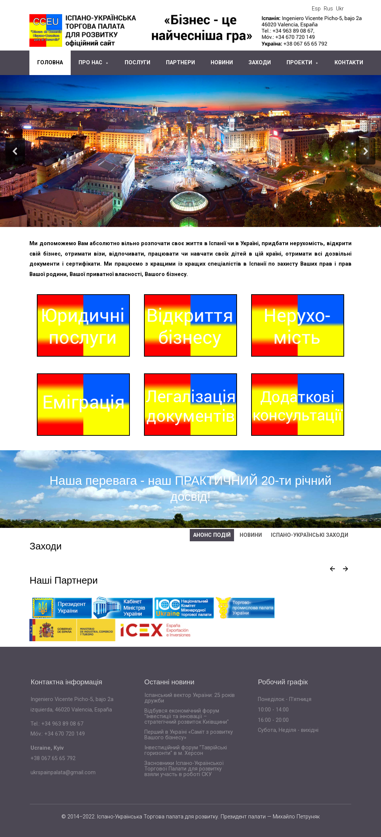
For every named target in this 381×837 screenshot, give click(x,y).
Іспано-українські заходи (309, 535)
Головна (50, 62)
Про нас (90, 62)
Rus (328, 9)
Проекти (299, 62)
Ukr (340, 9)
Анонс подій (212, 535)
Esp (316, 9)
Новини (222, 62)
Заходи (260, 62)
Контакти (348, 62)
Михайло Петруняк (296, 817)
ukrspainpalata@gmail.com (63, 772)
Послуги (137, 62)
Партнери (180, 62)
